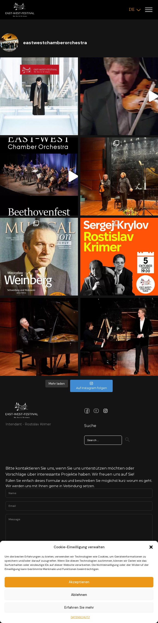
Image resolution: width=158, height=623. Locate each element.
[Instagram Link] (105, 411)
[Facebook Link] (87, 411)
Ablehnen (79, 594)
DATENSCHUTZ (80, 617)
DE (131, 9)
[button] (151, 547)
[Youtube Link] (96, 411)
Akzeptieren (79, 582)
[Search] (127, 439)
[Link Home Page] (22, 410)
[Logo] (20, 10)
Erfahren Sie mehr (79, 607)
